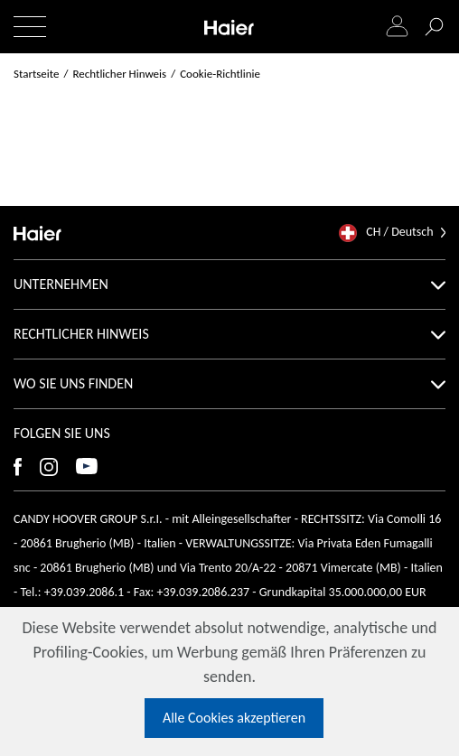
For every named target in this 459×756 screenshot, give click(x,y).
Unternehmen (229, 284)
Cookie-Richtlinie (220, 73)
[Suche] (434, 27)
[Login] (397, 27)
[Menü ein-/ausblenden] (30, 26)
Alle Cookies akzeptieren (234, 717)
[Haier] (229, 26)
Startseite (37, 73)
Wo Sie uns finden (229, 383)
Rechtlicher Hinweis (229, 333)
